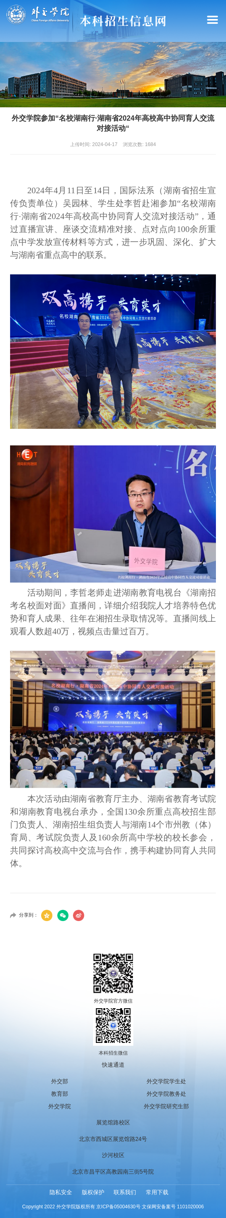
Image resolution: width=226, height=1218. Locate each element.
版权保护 (93, 1192)
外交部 (59, 1081)
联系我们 (125, 1192)
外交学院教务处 (166, 1094)
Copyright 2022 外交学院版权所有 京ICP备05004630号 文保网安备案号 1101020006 (113, 1207)
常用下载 (157, 1192)
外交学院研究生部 (166, 1106)
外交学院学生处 (166, 1081)
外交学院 (59, 1106)
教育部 (59, 1094)
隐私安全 (61, 1192)
